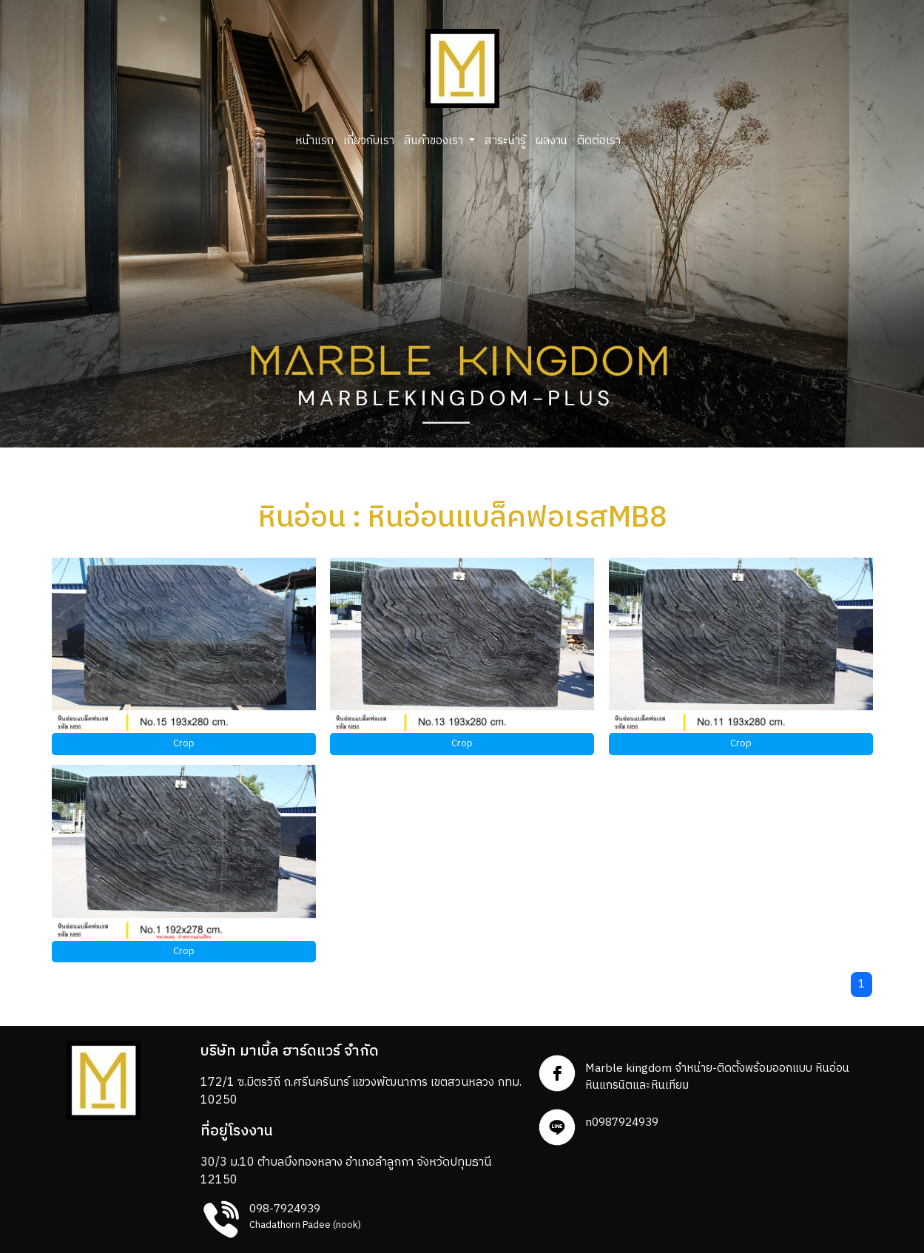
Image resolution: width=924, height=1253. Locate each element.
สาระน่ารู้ (505, 141)
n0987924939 (621, 1122)
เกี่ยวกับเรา (368, 141)
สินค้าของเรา (435, 141)
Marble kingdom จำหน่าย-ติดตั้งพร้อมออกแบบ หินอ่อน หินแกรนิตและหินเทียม (717, 1077)
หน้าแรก (314, 141)
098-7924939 (284, 1209)
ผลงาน (551, 141)
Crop (184, 743)
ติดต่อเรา (599, 141)
